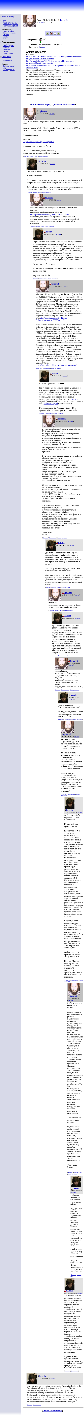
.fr (39, 47)
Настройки (7, 44)
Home (4, 20)
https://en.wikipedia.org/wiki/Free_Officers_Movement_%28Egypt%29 (52, 319)
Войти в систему (8, 16)
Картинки (6, 49)
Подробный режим (11, 26)
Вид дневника (8, 53)
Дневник (6, 48)
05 (45, 22)
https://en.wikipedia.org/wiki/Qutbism (38, 142)
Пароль (5, 51)
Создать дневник (9, 22)
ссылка (52, 114)
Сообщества (6, 57)
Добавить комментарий (64, 104)
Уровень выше (34, 156)
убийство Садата (51, 404)
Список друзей (8, 46)
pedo (43, 47)
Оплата (5, 37)
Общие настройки (9, 33)
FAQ (4, 68)
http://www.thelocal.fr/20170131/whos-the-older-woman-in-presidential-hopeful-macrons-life (50, 62)
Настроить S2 (7, 60)
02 (43, 22)
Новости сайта (8, 31)
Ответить (26, 156)
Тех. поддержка (8, 70)
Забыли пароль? (9, 66)
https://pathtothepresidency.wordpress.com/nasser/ (50, 214)
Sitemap (6, 35)
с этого (73, 399)
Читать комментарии (41, 104)
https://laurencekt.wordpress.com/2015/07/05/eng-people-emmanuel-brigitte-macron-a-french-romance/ (54, 57)
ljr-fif (4, 38)
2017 (40, 22)
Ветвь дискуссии (43, 156)
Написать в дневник (10, 24)
